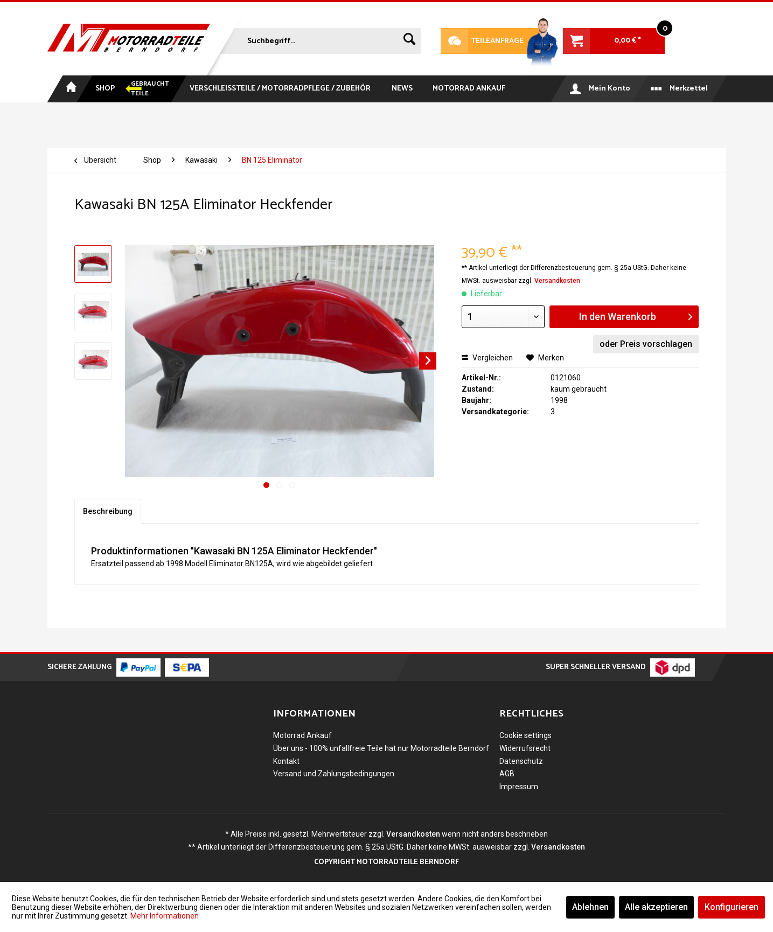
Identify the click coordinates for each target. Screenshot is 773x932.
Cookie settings (525, 735)
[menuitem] (319, 39)
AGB (506, 773)
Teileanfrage (482, 41)
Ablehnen (590, 907)
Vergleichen (487, 357)
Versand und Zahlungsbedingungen (333, 773)
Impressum (518, 786)
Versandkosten (557, 280)
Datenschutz (521, 761)
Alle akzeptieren (656, 907)
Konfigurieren (731, 907)
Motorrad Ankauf (302, 735)
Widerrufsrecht (525, 748)
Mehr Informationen (164, 916)
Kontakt (286, 761)
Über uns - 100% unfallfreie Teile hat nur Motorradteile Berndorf (381, 748)
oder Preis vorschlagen (646, 344)
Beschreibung (108, 511)
